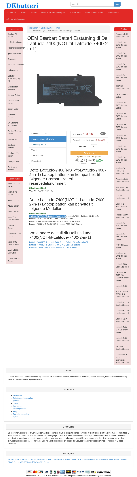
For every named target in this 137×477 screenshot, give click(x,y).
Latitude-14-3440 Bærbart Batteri (121, 56)
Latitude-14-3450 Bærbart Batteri (121, 206)
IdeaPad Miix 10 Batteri (13, 251)
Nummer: (83, 146)
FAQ (15, 411)
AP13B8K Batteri (112, 459)
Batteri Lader (113, 12)
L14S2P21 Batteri (12, 226)
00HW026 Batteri (63, 459)
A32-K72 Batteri (26, 462)
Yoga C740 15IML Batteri (13, 243)
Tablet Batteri (75, 12)
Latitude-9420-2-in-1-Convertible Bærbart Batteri (122, 359)
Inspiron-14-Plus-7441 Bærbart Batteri (122, 171)
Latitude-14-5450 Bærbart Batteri (121, 127)
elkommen (33, 28)
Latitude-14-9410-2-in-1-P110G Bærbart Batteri (122, 276)
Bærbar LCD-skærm (13, 154)
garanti (16, 401)
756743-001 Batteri (41, 462)
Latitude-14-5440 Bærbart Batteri (121, 138)
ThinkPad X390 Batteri (14, 235)
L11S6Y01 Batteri (78, 459)
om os (15, 403)
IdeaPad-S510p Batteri (46, 459)
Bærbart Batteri (47, 28)
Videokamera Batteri (94, 12)
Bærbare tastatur (11, 146)
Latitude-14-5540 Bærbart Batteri (121, 149)
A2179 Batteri (13, 200)
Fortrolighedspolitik (21, 414)
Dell (58, 28)
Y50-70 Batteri (30, 459)
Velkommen (11, 12)
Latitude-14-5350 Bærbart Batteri (121, 225)
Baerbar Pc (12, 139)
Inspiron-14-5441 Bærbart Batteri (121, 256)
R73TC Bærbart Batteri (122, 246)
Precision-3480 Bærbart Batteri (122, 35)
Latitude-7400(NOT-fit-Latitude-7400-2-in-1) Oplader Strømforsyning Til (58, 242)
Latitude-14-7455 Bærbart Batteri (121, 105)
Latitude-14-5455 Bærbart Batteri (121, 116)
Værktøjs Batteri (11, 115)
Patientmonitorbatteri (15, 48)
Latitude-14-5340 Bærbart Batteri (121, 160)
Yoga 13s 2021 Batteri (14, 185)
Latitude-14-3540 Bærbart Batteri (121, 45)
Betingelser (17, 395)
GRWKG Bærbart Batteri (122, 87)
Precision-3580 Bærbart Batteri (122, 188)
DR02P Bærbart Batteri (122, 95)
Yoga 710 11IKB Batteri (13, 218)
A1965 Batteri (13, 206)
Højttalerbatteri (14, 70)
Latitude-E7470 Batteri (95, 459)
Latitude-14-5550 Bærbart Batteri (121, 77)
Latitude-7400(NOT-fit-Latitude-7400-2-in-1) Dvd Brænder (53, 247)
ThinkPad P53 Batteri (14, 259)
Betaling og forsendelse (23, 398)
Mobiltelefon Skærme (13, 88)
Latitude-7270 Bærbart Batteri (122, 320)
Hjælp (15, 417)
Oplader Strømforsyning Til (53, 12)
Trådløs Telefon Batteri (16, 19)
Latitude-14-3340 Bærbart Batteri (121, 67)
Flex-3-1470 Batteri (16, 459)
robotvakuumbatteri (15, 65)
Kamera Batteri (14, 95)
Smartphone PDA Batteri (13, 124)
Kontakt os (17, 406)
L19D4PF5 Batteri (12, 193)
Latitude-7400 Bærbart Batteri (122, 339)
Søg (117, 4)
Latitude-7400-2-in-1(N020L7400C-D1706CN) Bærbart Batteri (122, 291)
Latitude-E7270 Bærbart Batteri (122, 303)
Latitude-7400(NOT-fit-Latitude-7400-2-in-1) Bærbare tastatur (54, 245)
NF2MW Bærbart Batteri (122, 347)
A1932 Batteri (13, 211)
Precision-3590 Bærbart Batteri (122, 216)
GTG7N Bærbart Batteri (122, 197)
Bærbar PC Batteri (28, 12)
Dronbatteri (12, 59)
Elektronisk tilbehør (12, 168)
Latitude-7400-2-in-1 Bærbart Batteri (122, 330)
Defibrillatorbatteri (15, 42)
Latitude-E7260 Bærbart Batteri (122, 312)
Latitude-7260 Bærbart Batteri (122, 265)
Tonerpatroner (13, 161)
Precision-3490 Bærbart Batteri (122, 180)
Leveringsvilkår (19, 409)
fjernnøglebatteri (14, 53)
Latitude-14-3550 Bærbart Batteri (121, 236)
